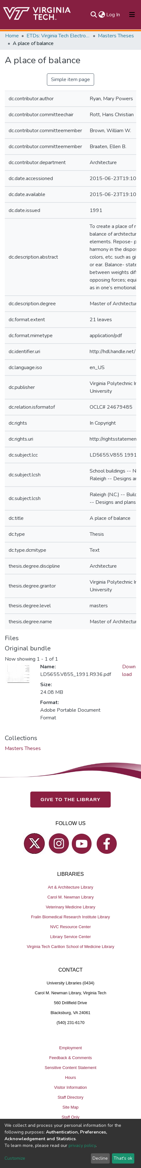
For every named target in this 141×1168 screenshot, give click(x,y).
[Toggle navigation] (132, 14)
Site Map (71, 1107)
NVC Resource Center (70, 926)
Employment (70, 1047)
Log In (113, 14)
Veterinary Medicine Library (70, 907)
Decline (100, 1158)
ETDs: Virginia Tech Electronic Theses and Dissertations (58, 35)
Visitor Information (70, 1087)
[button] (102, 15)
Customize (14, 1158)
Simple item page (70, 79)
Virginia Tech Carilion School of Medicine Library (70, 946)
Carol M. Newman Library (70, 897)
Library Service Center (70, 936)
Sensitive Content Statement (70, 1067)
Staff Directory (71, 1097)
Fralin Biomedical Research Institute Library (70, 916)
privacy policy (82, 1145)
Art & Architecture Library (70, 887)
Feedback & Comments (70, 1057)
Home (12, 35)
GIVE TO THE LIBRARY (70, 799)
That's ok (123, 1158)
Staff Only (70, 1117)
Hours (70, 1077)
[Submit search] (94, 15)
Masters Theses (116, 35)
